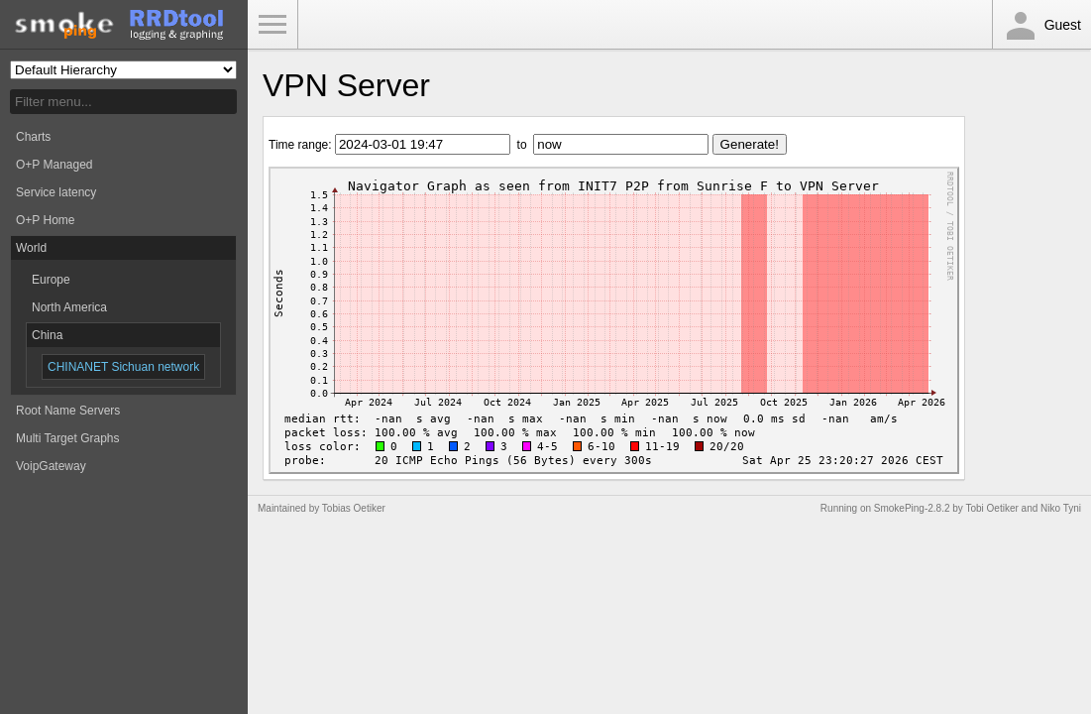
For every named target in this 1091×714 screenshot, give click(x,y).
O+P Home (45, 220)
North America (69, 307)
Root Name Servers (68, 410)
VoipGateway (51, 466)
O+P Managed (54, 165)
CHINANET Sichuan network (123, 367)
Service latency (56, 192)
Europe (51, 280)
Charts (33, 137)
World (31, 248)
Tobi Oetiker (991, 508)
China (47, 335)
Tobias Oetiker (353, 508)
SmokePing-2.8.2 (912, 508)
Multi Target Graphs (68, 438)
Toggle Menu (272, 25)
